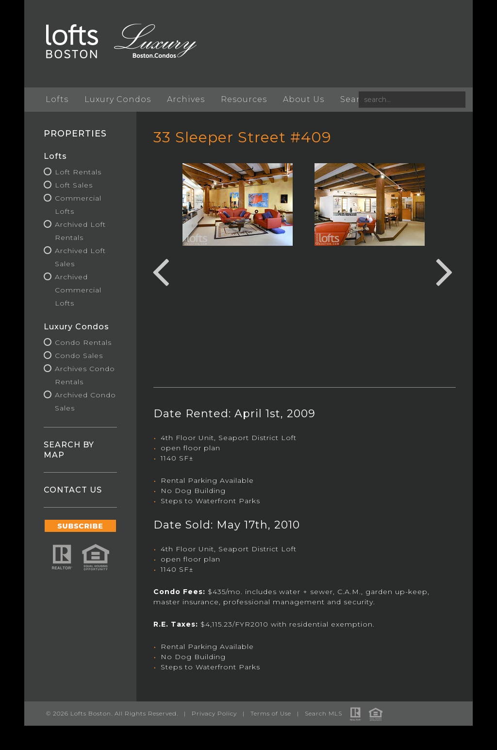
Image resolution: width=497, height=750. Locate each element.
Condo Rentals (83, 342)
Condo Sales (79, 355)
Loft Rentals (78, 172)
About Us (303, 99)
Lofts (57, 99)
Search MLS (323, 713)
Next (444, 270)
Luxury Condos (117, 99)
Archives (186, 99)
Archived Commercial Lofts (78, 290)
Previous (160, 270)
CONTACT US (73, 489)
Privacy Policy (214, 713)
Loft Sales (74, 185)
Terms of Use (270, 713)
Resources (244, 99)
